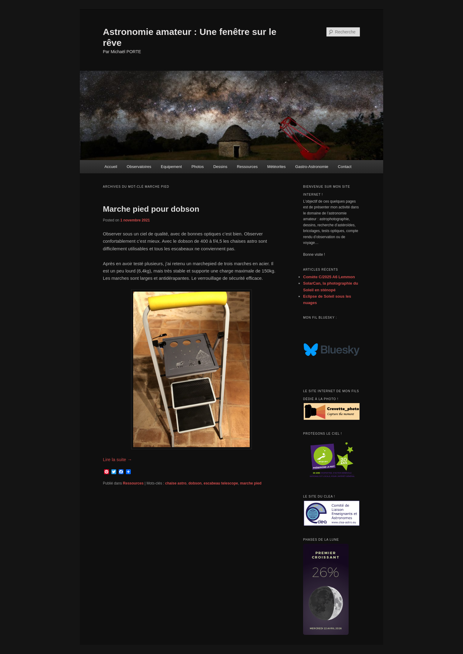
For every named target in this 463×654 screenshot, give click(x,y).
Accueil (110, 166)
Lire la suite (117, 459)
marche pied (251, 483)
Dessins (220, 166)
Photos (197, 166)
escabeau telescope (221, 483)
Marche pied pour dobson (151, 209)
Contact (345, 166)
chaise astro (175, 483)
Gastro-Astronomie (311, 166)
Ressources (247, 166)
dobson (194, 483)
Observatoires (139, 166)
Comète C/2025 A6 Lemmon (329, 277)
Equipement (171, 166)
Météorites (276, 166)
